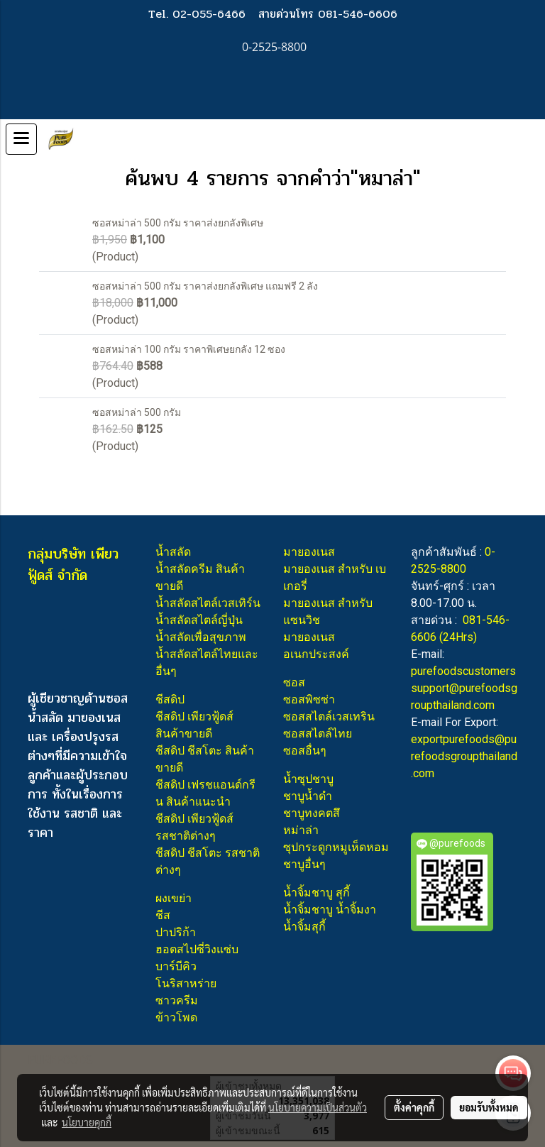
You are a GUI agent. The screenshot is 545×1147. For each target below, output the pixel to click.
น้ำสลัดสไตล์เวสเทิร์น (207, 603)
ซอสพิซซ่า (309, 699)
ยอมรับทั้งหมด (489, 1107)
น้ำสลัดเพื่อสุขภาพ (200, 637)
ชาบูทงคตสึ (311, 813)
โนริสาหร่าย (185, 983)
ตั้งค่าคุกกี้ (414, 1107)
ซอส (294, 682)
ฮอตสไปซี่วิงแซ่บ (196, 949)
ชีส (162, 915)
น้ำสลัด (173, 552)
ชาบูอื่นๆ (304, 864)
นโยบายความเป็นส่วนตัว (317, 1107)
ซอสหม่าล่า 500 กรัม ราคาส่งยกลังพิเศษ (177, 223)
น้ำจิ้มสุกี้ (304, 926)
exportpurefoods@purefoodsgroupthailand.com (464, 756)
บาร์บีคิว (176, 966)
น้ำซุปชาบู (308, 779)
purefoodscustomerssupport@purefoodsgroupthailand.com (464, 688)
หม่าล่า (301, 830)
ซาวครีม (176, 1000)
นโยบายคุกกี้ (86, 1122)
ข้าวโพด (176, 1017)
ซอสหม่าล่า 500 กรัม (136, 412)
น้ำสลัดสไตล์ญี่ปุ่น (199, 620)
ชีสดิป (170, 699)
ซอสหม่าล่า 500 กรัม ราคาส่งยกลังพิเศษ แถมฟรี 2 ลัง (205, 286)
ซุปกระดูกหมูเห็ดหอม (336, 847)
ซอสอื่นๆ (304, 750)
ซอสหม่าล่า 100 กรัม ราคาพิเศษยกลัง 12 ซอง (188, 349)
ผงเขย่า (173, 898)
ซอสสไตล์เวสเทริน (329, 716)
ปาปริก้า (175, 932)
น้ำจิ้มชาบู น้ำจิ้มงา (329, 909)
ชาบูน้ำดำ (307, 796)
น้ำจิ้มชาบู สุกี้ (316, 892)
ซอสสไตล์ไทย (317, 733)
